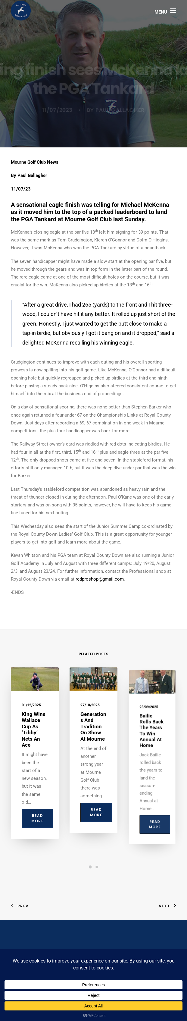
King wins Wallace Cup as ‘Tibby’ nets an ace (34, 733)
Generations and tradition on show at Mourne (93, 737)
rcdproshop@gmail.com (100, 579)
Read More (37, 807)
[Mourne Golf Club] (21, 10)
